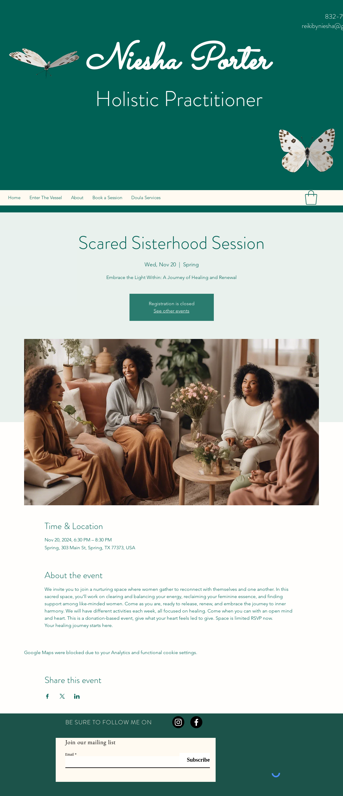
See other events (171, 311)
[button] (311, 197)
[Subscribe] (194, 760)
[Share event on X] (62, 696)
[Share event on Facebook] (47, 696)
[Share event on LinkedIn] (77, 696)
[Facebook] (196, 722)
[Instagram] (178, 722)
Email (69, 754)
